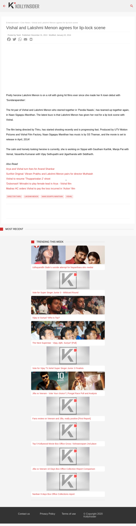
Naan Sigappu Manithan (52, 196)
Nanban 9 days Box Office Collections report (53, 494)
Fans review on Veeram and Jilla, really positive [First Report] (61, 418)
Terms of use (69, 513)
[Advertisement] (68, 66)
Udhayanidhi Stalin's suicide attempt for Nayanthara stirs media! (62, 267)
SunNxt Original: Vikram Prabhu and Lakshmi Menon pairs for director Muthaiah (49, 174)
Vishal (69, 196)
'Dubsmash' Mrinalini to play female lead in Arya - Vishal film (39, 183)
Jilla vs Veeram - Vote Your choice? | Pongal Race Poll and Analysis (64, 393)
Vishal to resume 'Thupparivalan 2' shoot (28, 178)
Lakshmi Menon (31, 196)
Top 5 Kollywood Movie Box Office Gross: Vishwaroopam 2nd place (64, 444)
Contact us (24, 513)
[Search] (132, 6)
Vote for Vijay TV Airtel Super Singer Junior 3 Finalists (58, 368)
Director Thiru (14, 196)
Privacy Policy (47, 513)
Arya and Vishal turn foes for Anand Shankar (30, 169)
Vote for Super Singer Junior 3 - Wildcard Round (55, 292)
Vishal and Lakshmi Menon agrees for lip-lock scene (55, 22)
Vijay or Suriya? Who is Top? (46, 317)
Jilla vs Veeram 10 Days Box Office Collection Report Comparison (63, 469)
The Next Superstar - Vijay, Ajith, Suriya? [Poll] (54, 343)
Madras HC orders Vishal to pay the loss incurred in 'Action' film (40, 188)
